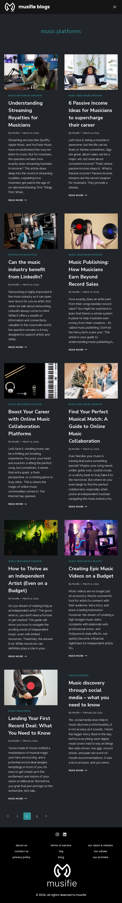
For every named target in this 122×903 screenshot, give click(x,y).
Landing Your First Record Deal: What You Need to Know (30, 725)
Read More (17, 200)
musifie (37, 95)
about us (21, 845)
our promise (100, 857)
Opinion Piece (28, 255)
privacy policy (21, 857)
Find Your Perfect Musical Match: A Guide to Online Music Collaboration (88, 426)
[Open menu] (114, 7)
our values (100, 851)
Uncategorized (79, 675)
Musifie (15, 132)
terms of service (61, 845)
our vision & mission (100, 845)
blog (61, 857)
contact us (21, 851)
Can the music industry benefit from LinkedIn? (26, 269)
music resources (19, 95)
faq (61, 851)
